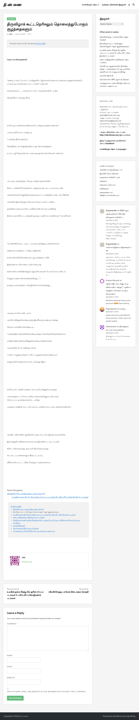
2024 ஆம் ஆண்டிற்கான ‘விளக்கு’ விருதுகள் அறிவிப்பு (117, 213)
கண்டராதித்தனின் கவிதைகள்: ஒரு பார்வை (29, 517)
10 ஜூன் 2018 (40, 43)
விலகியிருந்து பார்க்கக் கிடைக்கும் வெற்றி (26, 494)
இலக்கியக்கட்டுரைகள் (109, 173)
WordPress (117, 716)
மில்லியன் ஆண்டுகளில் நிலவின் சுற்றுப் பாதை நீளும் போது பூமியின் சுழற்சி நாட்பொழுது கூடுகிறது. (115, 69)
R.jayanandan (111, 210)
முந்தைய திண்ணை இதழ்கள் (114, 5)
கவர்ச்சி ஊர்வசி (19, 526)
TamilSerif (109, 143)
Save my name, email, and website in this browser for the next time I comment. (46, 692)
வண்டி (123, 309)
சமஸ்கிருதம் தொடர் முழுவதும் (113, 149)
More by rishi (27, 562)
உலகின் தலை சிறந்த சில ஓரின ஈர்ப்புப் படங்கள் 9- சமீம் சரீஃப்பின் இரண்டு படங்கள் (50, 497)
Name (10, 656)
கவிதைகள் (11, 19)
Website (11, 678)
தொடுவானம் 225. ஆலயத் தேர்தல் (26, 528)
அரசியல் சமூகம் (107, 166)
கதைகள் (103, 181)
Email (10, 667)
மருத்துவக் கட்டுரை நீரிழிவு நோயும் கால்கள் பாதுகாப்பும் (34, 531)
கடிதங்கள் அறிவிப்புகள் (110, 177)
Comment (12, 624)
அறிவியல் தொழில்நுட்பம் (111, 170)
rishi (10, 34)
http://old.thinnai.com (109, 135)
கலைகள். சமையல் (107, 185)
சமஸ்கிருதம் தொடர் (90, 5)
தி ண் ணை (12, 4)
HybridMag (130, 716)
